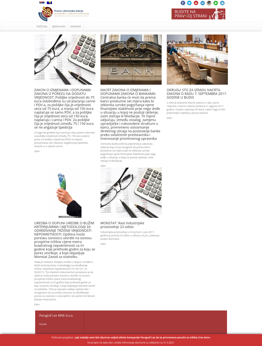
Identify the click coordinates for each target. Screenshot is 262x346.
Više (36, 151)
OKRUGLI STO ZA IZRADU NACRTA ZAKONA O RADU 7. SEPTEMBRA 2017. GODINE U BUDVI (197, 94)
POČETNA (42, 26)
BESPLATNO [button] (59, 26)
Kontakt (43, 324)
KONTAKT (75, 26)
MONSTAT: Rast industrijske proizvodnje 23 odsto (122, 225)
